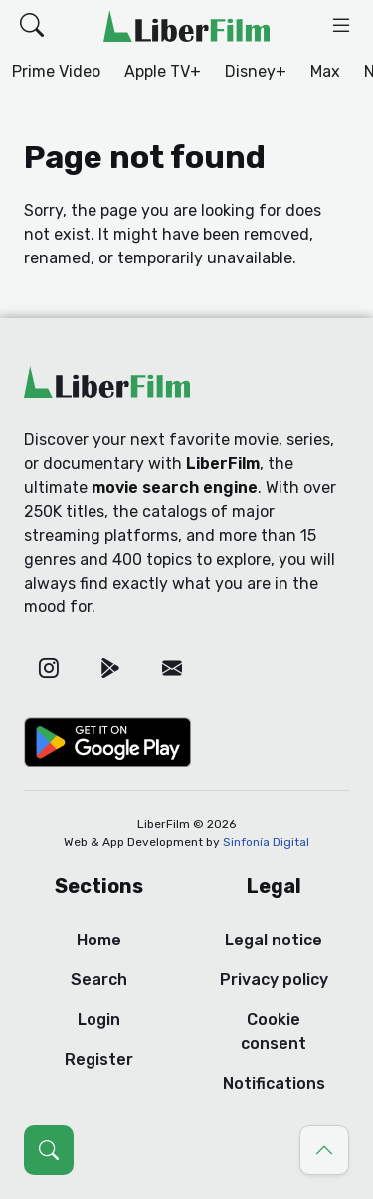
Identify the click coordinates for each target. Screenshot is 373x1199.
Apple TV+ (162, 71)
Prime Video (56, 71)
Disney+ (255, 71)
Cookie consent (273, 1031)
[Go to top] (324, 1150)
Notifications (274, 1083)
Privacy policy (274, 979)
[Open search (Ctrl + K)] (49, 1150)
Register (99, 1059)
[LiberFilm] (186, 26)
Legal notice (273, 940)
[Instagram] (49, 668)
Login (99, 1019)
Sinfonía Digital (266, 842)
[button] (32, 26)
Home (99, 940)
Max (325, 71)
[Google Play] (110, 668)
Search (99, 979)
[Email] (172, 668)
